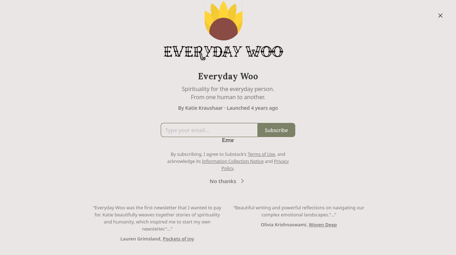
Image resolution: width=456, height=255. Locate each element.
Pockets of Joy (178, 239)
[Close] (440, 15)
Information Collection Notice (232, 161)
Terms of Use (261, 154)
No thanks (228, 181)
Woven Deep (323, 224)
